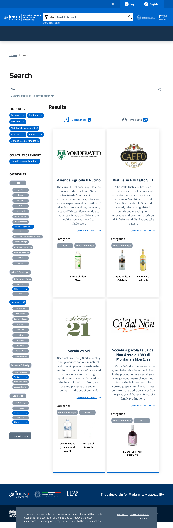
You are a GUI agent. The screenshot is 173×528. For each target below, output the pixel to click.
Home (13, 55)
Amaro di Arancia (88, 451)
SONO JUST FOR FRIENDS (132, 459)
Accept (144, 518)
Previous (54, 440)
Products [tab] (135, 120)
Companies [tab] (77, 120)
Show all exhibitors (51, 22)
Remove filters (20, 436)
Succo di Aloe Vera (78, 284)
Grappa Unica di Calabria (122, 279)
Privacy (122, 514)
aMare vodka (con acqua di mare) (67, 453)
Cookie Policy (139, 514)
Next (103, 440)
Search (15, 89)
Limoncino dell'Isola (143, 279)
